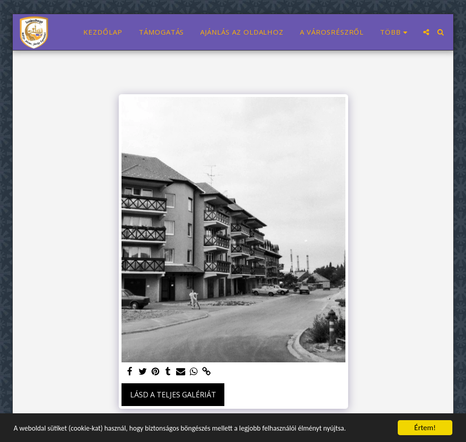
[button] (426, 32)
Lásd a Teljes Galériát (173, 395)
